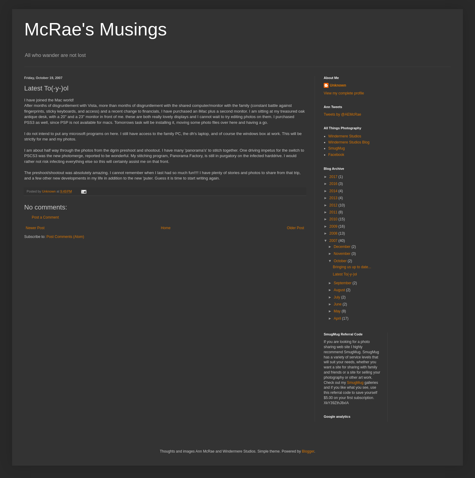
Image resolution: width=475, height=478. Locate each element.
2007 (334, 241)
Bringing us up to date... (352, 267)
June (338, 304)
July (337, 297)
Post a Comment (45, 217)
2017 (334, 177)
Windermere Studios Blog (348, 142)
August (340, 290)
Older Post (295, 228)
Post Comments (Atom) (65, 237)
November (343, 254)
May (338, 311)
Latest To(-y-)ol (345, 274)
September (343, 283)
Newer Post (35, 228)
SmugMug (336, 148)
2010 (334, 219)
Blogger (308, 451)
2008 (334, 233)
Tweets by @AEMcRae (342, 114)
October (341, 261)
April (338, 318)
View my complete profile (344, 93)
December (343, 247)
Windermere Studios (344, 136)
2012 (334, 205)
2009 (334, 226)
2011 (334, 212)
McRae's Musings (95, 29)
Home (166, 228)
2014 (334, 191)
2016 (334, 184)
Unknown (338, 85)
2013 (334, 198)
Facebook (336, 155)
